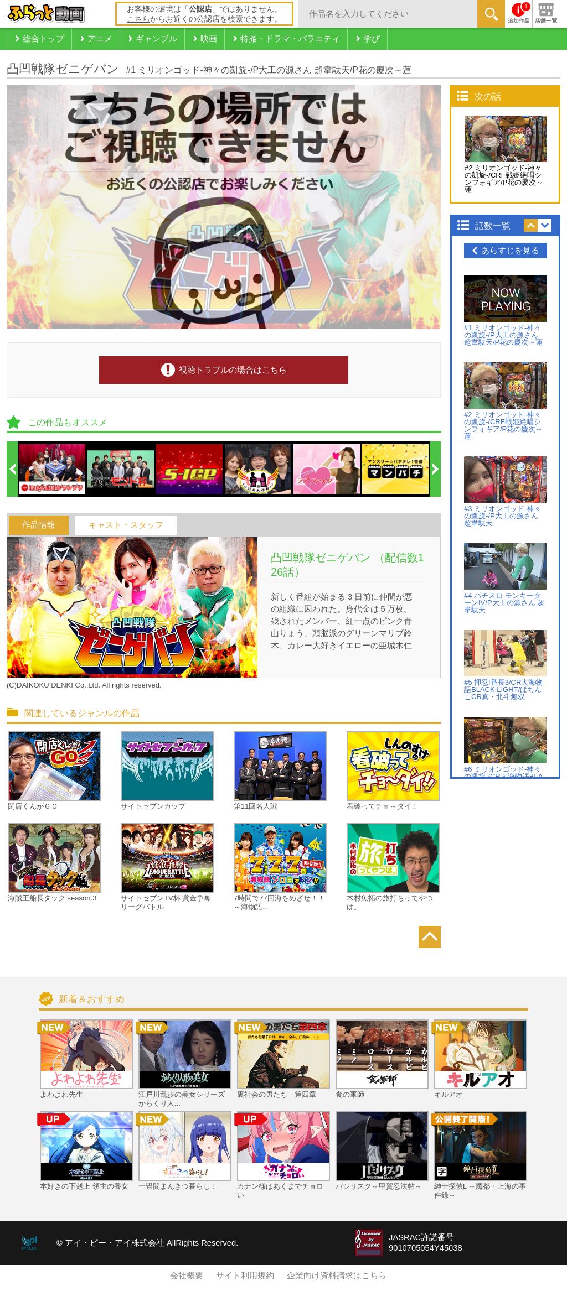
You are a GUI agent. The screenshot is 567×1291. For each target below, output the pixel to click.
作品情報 (38, 524)
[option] (52, 469)
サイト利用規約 (245, 1275)
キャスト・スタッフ (126, 524)
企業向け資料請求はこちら (336, 1275)
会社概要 (186, 1275)
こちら (138, 18)
